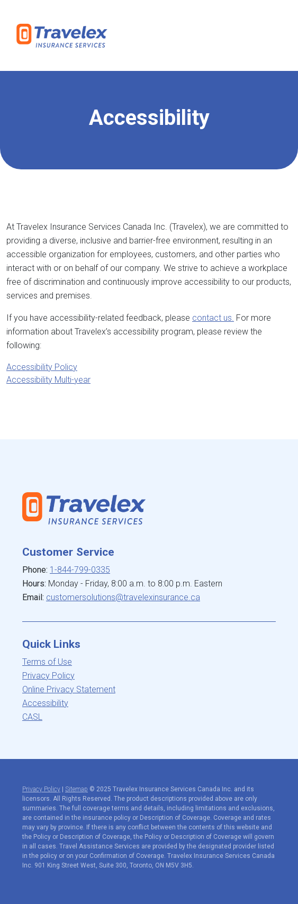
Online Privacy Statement (68, 689)
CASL (32, 717)
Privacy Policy (48, 676)
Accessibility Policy (41, 367)
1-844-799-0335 (80, 570)
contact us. (213, 318)
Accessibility (45, 703)
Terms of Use (47, 662)
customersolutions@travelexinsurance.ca (123, 597)
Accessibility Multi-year (48, 380)
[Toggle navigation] (273, 35)
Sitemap (76, 789)
